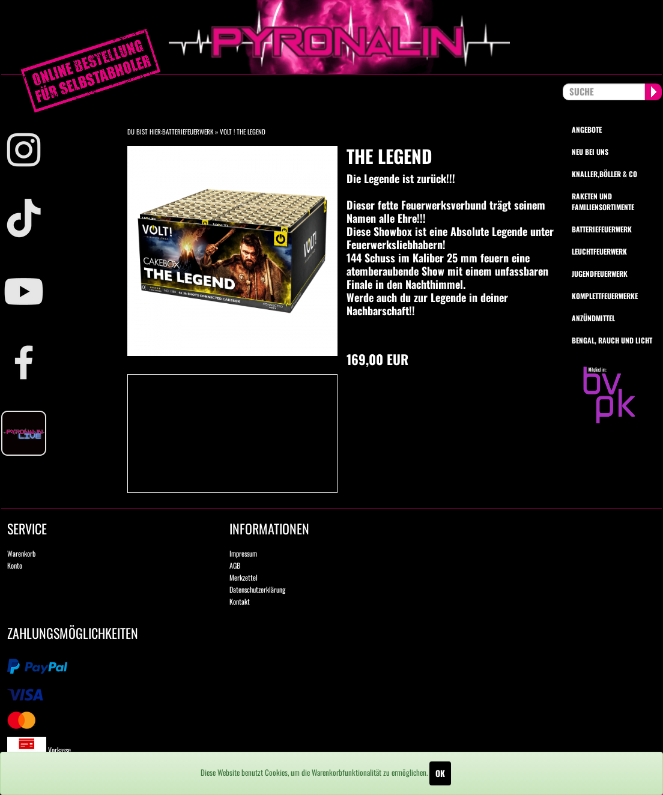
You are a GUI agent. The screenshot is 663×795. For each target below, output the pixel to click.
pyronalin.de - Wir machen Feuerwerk (331, 37)
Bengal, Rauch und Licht (612, 340)
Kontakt (239, 601)
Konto (14, 565)
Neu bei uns (590, 152)
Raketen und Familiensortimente (603, 201)
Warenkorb (21, 553)
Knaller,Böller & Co (604, 174)
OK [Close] (440, 773)
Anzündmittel (593, 318)
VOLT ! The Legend (242, 131)
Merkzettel (243, 577)
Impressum (243, 553)
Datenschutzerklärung (257, 589)
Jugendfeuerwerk (600, 273)
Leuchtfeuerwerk (599, 251)
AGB (234, 565)
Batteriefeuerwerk (187, 131)
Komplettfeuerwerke (605, 296)
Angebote (587, 129)
